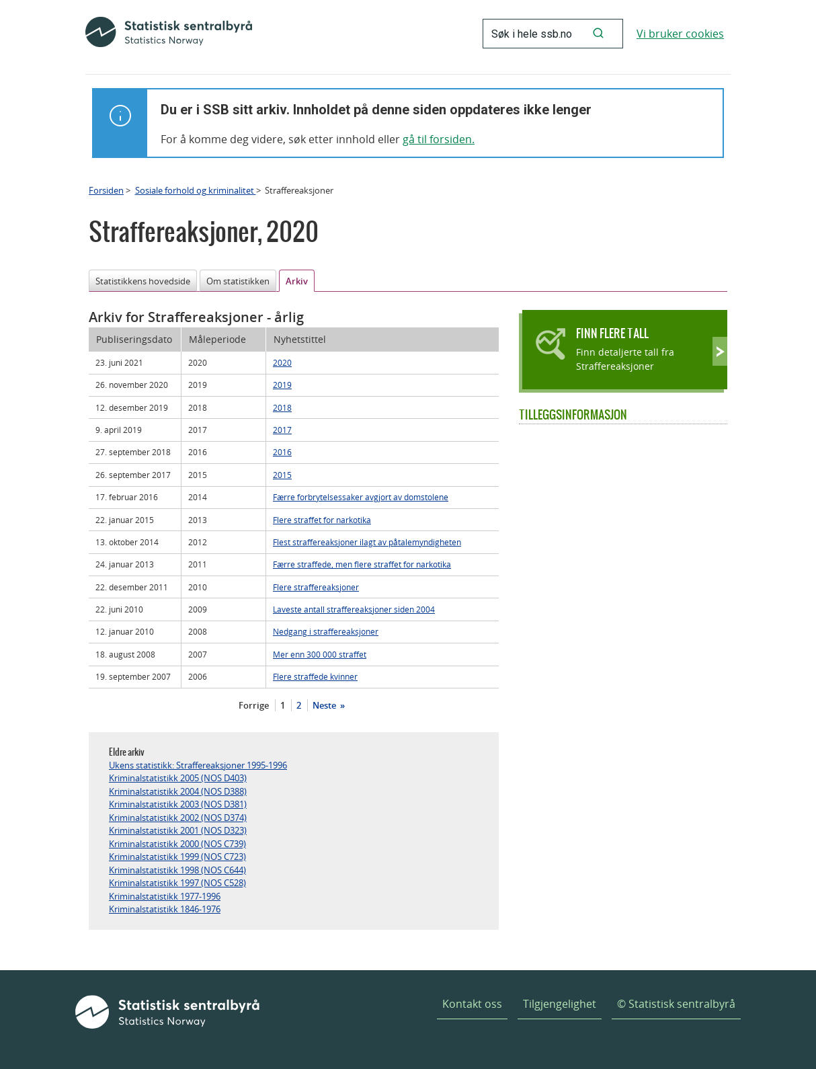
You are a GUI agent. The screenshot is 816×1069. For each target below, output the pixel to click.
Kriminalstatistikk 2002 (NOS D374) (178, 817)
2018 (282, 407)
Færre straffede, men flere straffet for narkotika (362, 564)
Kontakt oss (472, 1003)
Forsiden (106, 190)
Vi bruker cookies (680, 33)
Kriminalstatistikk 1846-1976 (164, 909)
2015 (282, 474)
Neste (325, 705)
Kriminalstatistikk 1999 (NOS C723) (177, 856)
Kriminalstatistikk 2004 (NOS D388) (178, 791)
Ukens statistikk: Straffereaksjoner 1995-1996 (198, 765)
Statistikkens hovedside (142, 281)
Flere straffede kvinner (315, 676)
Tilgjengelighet (559, 1003)
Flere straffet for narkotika (322, 519)
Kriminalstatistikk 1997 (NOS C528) (177, 883)
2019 (282, 384)
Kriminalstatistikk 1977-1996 (164, 896)
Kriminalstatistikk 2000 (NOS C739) (177, 844)
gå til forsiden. (439, 139)
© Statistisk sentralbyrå (676, 1003)
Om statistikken (238, 281)
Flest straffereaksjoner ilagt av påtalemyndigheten (367, 542)
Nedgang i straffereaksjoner (325, 631)
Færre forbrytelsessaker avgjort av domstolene (360, 496)
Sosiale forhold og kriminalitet (195, 190)
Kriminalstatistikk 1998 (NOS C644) (177, 870)
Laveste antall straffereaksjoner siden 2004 (354, 609)
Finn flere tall (612, 333)
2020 (282, 362)
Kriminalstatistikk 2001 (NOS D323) (178, 830)
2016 (282, 451)
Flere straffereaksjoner (316, 587)
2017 (282, 429)
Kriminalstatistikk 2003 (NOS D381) (178, 804)
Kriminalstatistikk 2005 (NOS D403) (178, 778)
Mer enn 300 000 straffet (319, 654)
